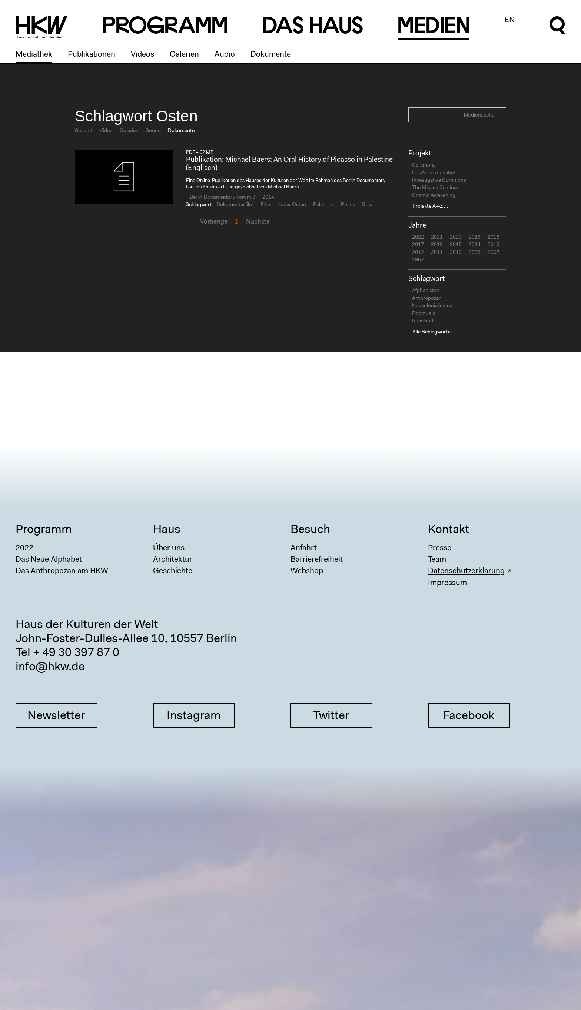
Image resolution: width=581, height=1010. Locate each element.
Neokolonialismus (432, 306)
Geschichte (172, 571)
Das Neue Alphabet (433, 173)
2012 (418, 252)
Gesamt (83, 131)
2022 (418, 237)
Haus (166, 530)
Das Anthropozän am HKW (62, 571)
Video (106, 131)
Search (499, 114)
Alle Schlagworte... (433, 332)
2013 (493, 245)
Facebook (468, 716)
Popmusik (423, 313)
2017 (418, 245)
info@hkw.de (50, 667)
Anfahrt (303, 548)
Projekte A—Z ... (430, 206)
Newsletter (56, 716)
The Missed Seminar (435, 188)
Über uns (169, 548)
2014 (268, 197)
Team (437, 560)
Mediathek (34, 54)
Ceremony (424, 165)
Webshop (306, 571)
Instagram (194, 716)
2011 (437, 252)
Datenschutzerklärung (466, 571)
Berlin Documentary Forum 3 (222, 197)
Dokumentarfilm (234, 205)
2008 (475, 252)
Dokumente (270, 54)
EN (509, 20)
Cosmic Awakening (433, 195)
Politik (348, 205)
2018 (493, 237)
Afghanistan (425, 290)
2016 (437, 245)
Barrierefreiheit (316, 560)
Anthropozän (427, 298)
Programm (44, 530)
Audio (225, 54)
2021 (437, 237)
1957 (418, 260)
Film (265, 205)
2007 (493, 252)
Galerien (184, 54)
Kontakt (448, 530)
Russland (422, 321)
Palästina (323, 205)
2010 (456, 252)
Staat (368, 205)
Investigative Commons (439, 180)
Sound (153, 131)
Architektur (172, 560)
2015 (456, 245)
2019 (475, 237)
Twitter (331, 716)
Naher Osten (291, 205)
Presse (439, 548)
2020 (456, 237)
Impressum (447, 583)
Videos (142, 54)
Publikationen (91, 54)
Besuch (310, 530)
